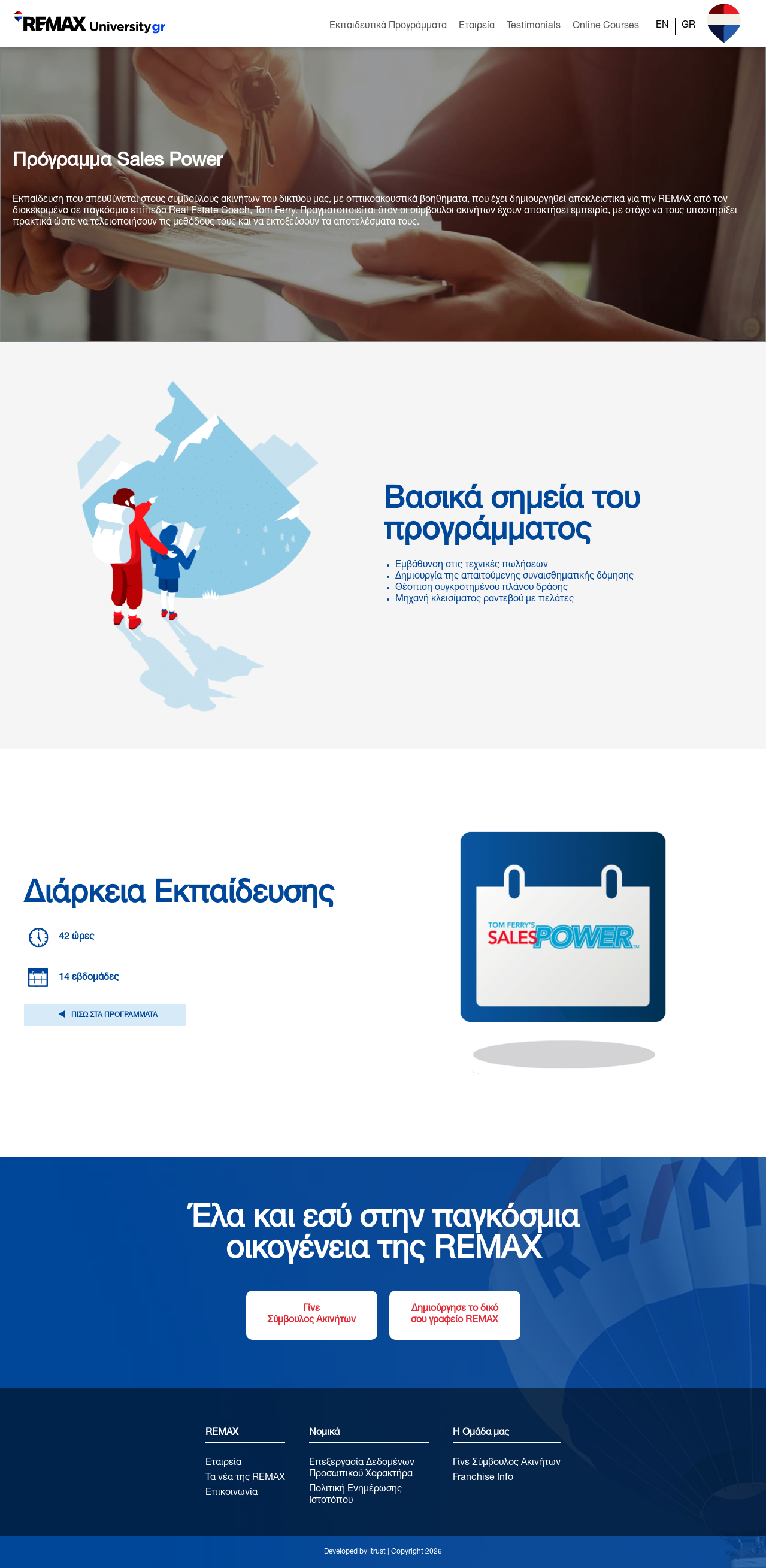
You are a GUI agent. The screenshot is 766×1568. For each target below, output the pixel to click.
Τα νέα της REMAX (245, 1478)
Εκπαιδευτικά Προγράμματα (388, 26)
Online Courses (606, 26)
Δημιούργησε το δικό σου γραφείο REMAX (454, 1314)
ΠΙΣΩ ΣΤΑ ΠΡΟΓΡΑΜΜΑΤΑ (105, 1015)
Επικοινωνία (231, 1493)
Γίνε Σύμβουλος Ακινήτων (311, 1314)
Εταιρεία (477, 26)
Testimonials (534, 26)
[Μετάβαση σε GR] (688, 26)
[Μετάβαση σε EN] (662, 26)
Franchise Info (483, 1478)
